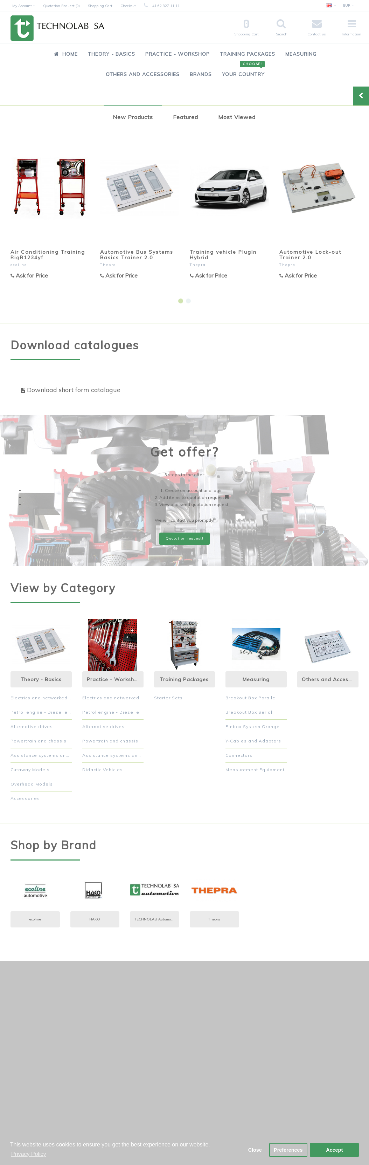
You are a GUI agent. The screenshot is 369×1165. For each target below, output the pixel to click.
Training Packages (247, 54)
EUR (348, 5)
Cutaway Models (30, 769)
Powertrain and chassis (39, 740)
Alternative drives (32, 726)
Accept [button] (334, 1150)
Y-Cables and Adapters (253, 740)
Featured (185, 117)
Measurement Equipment (255, 769)
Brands (201, 74)
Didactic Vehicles (102, 769)
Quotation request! (184, 538)
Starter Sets (168, 697)
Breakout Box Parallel (251, 697)
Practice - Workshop (177, 54)
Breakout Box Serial (248, 712)
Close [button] (255, 1150)
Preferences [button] (288, 1150)
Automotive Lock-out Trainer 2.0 (310, 254)
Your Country (243, 70)
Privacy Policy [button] (28, 1154)
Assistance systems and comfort (41, 755)
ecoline (19, 264)
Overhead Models (32, 784)
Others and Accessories (143, 74)
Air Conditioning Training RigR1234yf (48, 254)
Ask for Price (29, 275)
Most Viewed (237, 117)
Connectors (238, 755)
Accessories (25, 798)
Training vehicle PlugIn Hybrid (223, 254)
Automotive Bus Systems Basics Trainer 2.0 (136, 254)
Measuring (300, 54)
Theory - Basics (111, 54)
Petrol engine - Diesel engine (41, 712)
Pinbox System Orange (252, 726)
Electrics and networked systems (41, 697)
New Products (133, 117)
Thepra (108, 264)
